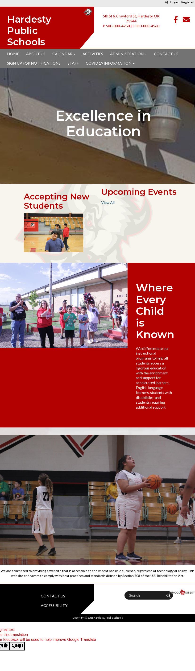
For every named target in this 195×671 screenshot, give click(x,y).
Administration (128, 53)
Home (13, 53)
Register (187, 2)
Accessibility (54, 605)
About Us (35, 53)
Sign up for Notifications (34, 63)
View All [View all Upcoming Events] (108, 202)
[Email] (186, 20)
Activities (93, 53)
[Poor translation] (17, 646)
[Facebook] (175, 20)
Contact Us (166, 53)
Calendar (63, 53)
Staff (73, 63)
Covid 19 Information (110, 63)
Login (171, 2)
